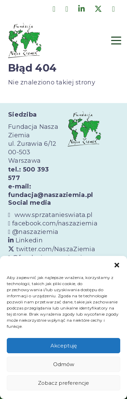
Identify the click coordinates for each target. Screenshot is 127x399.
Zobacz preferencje (63, 383)
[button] (116, 264)
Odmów (63, 364)
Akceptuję (63, 345)
